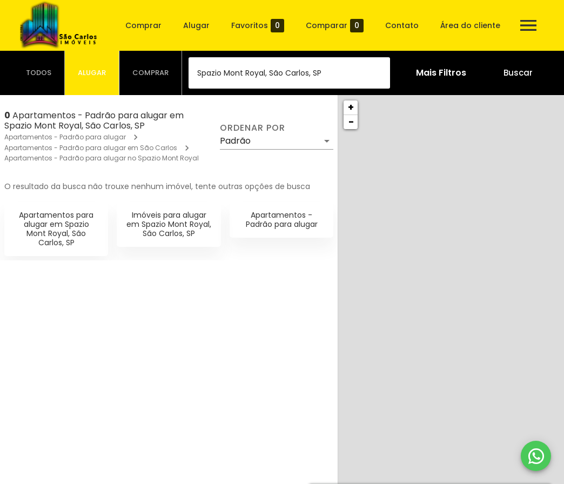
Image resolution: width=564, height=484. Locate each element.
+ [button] (351, 107)
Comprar (143, 25)
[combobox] (289, 73)
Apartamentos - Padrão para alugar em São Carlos (90, 147)
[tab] (39, 73)
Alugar (196, 25)
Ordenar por (252, 128)
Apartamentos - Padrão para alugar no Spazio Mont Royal (101, 158)
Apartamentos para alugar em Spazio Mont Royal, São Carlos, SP (56, 228)
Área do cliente (470, 25)
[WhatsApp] (536, 456)
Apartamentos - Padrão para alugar (65, 137)
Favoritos (257, 25)
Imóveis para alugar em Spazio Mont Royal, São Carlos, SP (168, 224)
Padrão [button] (235, 141)
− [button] (351, 122)
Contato (402, 25)
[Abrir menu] (528, 25)
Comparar (335, 25)
